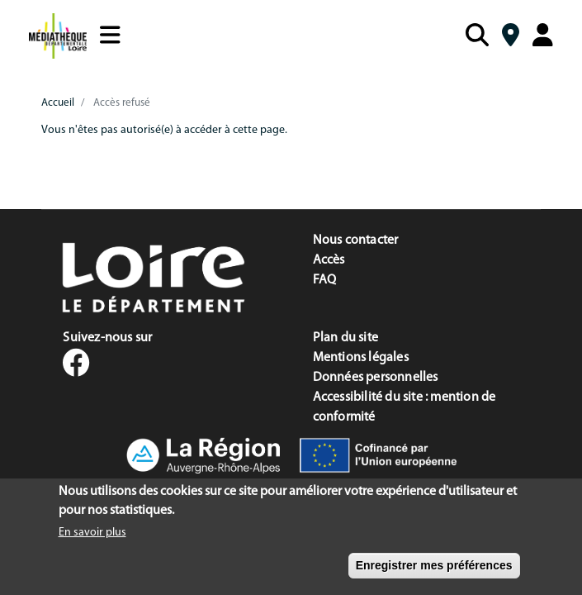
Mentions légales (361, 357)
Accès (329, 260)
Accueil (57, 103)
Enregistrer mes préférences (434, 571)
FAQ (325, 280)
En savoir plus (92, 538)
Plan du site (345, 338)
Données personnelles (375, 377)
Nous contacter (356, 240)
